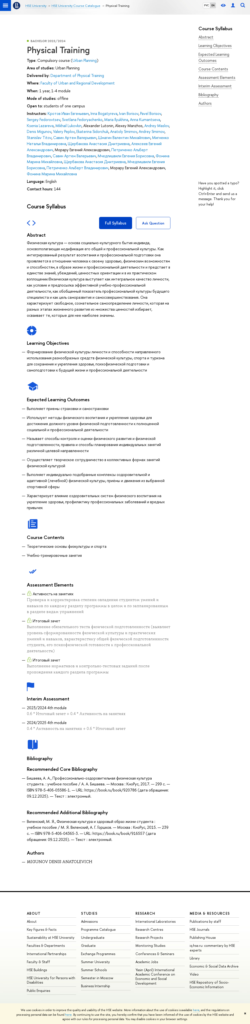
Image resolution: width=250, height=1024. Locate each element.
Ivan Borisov (128, 113)
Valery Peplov (64, 131)
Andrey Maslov (156, 125)
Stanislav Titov (39, 137)
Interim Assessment (215, 86)
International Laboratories (155, 921)
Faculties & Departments (46, 945)
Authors (205, 103)
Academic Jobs (146, 961)
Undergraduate (92, 937)
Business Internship (95, 986)
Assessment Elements (216, 77)
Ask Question (153, 223)
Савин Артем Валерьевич (74, 137)
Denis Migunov (39, 131)
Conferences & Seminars (154, 953)
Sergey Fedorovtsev (43, 119)
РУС (206, 5)
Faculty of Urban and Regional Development (78, 83)
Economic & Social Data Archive (214, 966)
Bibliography (208, 94)
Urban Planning (85, 60)
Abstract (205, 37)
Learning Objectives (215, 45)
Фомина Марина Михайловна (52, 174)
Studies (89, 913)
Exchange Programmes (98, 953)
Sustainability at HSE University (50, 937)
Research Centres (149, 929)
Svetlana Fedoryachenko (82, 119)
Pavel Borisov (150, 113)
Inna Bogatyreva (104, 113)
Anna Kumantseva (145, 119)
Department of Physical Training (77, 75)
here (196, 1010)
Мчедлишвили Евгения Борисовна (126, 155)
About (34, 913)
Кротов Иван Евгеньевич (68, 113)
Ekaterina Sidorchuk (92, 131)
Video (194, 974)
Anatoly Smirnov (123, 131)
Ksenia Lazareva (40, 125)
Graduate (88, 945)
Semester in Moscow (97, 978)
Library (195, 958)
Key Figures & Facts (41, 929)
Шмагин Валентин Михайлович (124, 137)
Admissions (89, 921)
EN (213, 5)
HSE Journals (199, 929)
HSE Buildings (37, 970)
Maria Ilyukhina (116, 119)
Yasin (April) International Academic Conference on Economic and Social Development (155, 977)
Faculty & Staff (38, 961)
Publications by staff (205, 921)
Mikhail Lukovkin (68, 125)
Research (145, 913)
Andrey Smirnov (152, 131)
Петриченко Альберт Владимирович (77, 167)
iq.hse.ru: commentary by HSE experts (212, 947)
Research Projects (149, 937)
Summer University (95, 961)
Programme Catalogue (98, 929)
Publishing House (203, 937)
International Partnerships (46, 953)
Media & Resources (210, 913)
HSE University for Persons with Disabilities (51, 980)
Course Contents (213, 69)
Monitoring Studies (150, 945)
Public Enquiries (38, 990)
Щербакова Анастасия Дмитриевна (99, 143)
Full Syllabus (115, 223)
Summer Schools (94, 970)
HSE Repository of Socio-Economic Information (209, 984)
